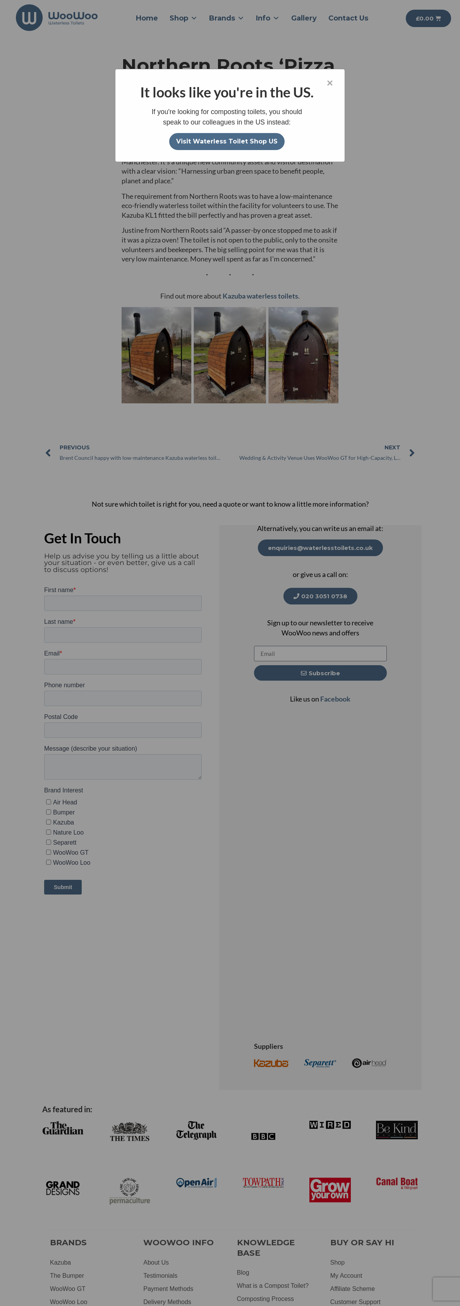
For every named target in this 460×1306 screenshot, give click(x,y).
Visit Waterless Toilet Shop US (227, 141)
